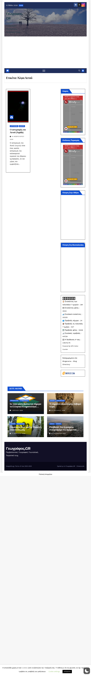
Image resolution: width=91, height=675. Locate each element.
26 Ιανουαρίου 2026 (58, 410)
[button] (79, 71)
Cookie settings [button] (54, 671)
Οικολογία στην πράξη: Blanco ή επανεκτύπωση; (25, 428)
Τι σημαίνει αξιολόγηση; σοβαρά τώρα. (65, 405)
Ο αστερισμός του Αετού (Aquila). (18, 131)
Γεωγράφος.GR (18, 448)
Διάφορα (21, 126)
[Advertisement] (45, 52)
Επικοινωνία (80, 466)
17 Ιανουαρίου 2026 (18, 433)
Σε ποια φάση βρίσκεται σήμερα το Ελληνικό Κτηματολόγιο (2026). (25, 406)
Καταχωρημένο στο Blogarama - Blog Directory (70, 361)
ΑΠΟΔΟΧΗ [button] (67, 671)
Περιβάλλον (20, 423)
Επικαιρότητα (14, 400)
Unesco (52, 423)
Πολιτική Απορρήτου (45, 474)
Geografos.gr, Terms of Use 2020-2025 (19, 466)
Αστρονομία (14, 126)
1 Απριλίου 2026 (17, 410)
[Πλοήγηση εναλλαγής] (43, 70)
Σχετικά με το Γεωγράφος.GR (66, 466)
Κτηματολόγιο (24, 400)
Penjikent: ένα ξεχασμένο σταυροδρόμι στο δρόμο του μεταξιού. (62, 430)
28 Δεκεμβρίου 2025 (58, 433)
